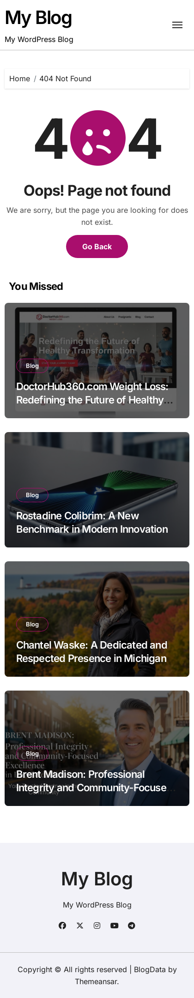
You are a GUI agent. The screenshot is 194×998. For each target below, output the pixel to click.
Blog (32, 365)
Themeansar (96, 981)
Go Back (97, 246)
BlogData (150, 969)
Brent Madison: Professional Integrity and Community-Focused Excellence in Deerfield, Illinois (94, 787)
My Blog (38, 17)
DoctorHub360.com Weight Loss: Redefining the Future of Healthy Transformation (92, 399)
